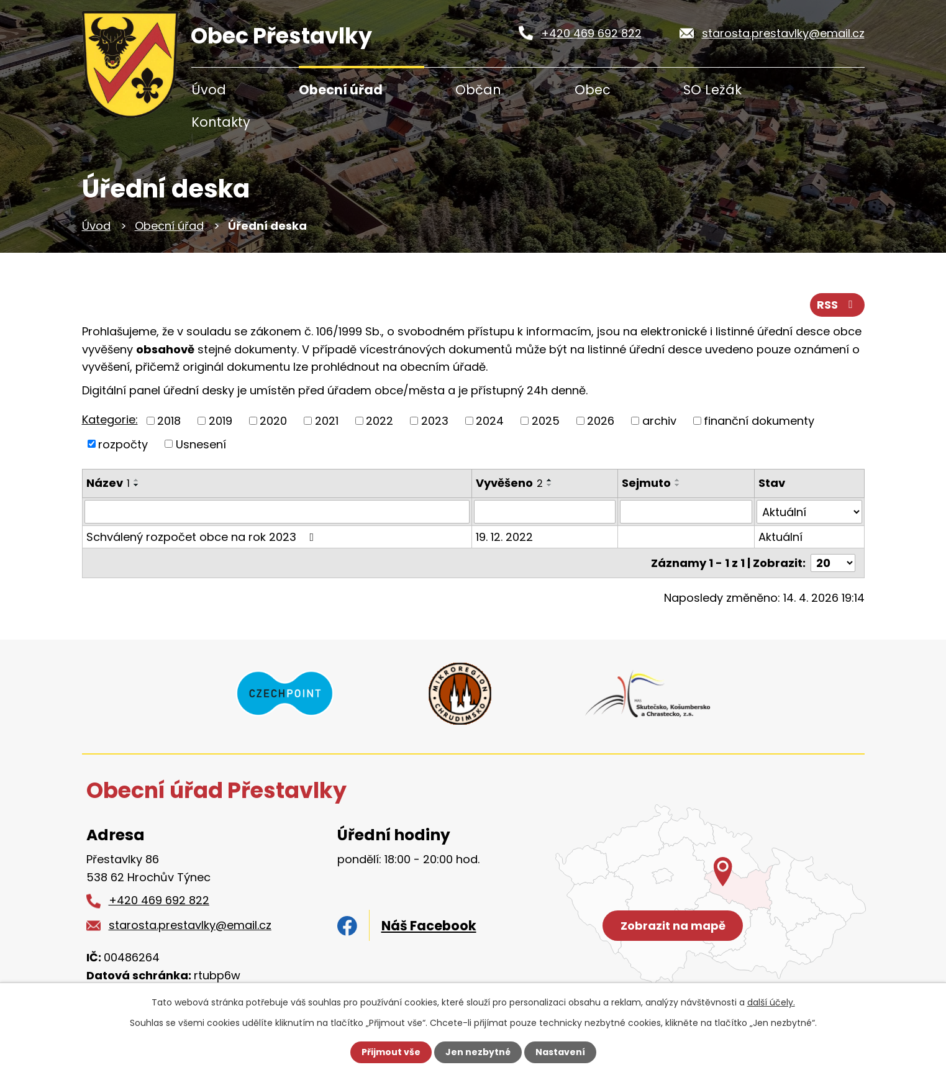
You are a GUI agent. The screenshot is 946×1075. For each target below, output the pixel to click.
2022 (379, 421)
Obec (593, 90)
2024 (490, 421)
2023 (434, 421)
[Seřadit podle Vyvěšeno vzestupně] (550, 480)
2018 (169, 421)
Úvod (208, 90)
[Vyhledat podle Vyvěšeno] (545, 512)
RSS (837, 304)
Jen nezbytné (478, 1052)
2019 (220, 421)
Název (108, 483)
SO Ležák (712, 90)
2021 (327, 421)
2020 (273, 421)
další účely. (771, 1002)
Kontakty (220, 122)
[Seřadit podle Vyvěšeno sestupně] (550, 485)
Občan (478, 90)
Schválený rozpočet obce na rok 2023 (202, 537)
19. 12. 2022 (504, 537)
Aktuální (780, 537)
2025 (546, 421)
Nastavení (560, 1052)
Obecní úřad (341, 90)
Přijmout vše (391, 1052)
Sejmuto (646, 483)
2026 (600, 421)
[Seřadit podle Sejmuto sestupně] (677, 485)
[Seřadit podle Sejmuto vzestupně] (677, 480)
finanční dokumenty (759, 421)
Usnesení (201, 443)
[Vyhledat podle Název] (277, 512)
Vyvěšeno (509, 483)
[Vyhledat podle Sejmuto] (686, 512)
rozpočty (123, 443)
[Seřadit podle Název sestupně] (136, 485)
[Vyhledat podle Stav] (809, 512)
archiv (659, 421)
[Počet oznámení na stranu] (833, 563)
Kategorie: (110, 419)
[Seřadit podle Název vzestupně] (136, 480)
